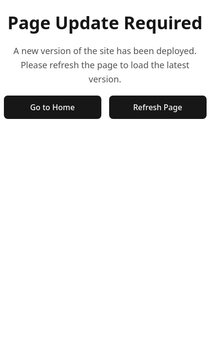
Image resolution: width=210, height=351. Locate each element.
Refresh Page (157, 107)
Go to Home (52, 107)
